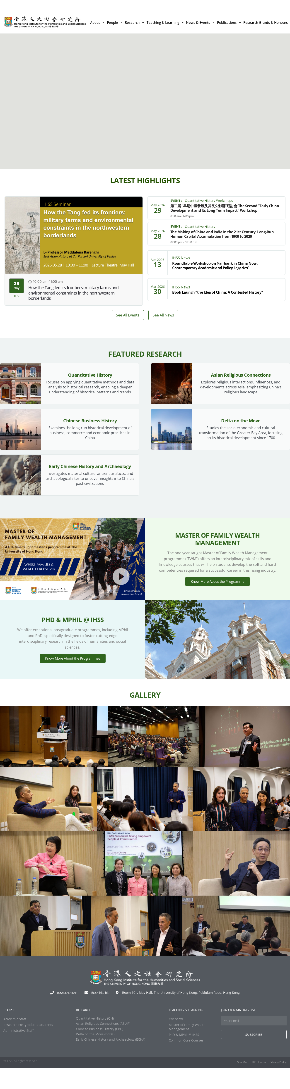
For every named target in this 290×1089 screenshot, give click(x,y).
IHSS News (181, 257)
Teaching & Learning (165, 22)
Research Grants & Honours (265, 22)
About (97, 22)
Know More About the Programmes (72, 675)
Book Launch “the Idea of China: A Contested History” (217, 292)
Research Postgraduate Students (28, 1046)
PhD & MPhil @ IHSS (184, 1055)
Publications (229, 22)
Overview (176, 1040)
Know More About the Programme (217, 593)
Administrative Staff (18, 1051)
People (115, 22)
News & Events (200, 22)
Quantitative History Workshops (209, 200)
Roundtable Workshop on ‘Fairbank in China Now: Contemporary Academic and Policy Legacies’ (215, 265)
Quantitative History (200, 226)
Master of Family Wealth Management (187, 1048)
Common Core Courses (186, 1061)
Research (134, 22)
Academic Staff (14, 1040)
